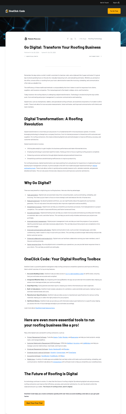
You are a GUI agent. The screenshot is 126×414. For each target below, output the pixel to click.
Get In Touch (104, 2)
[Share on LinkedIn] (71, 39)
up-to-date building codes (75, 274)
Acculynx (76, 343)
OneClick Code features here (45, 308)
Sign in (116, 2)
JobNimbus (86, 343)
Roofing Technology (95, 39)
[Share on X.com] (75, 39)
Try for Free (114, 11)
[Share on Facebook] (68, 39)
